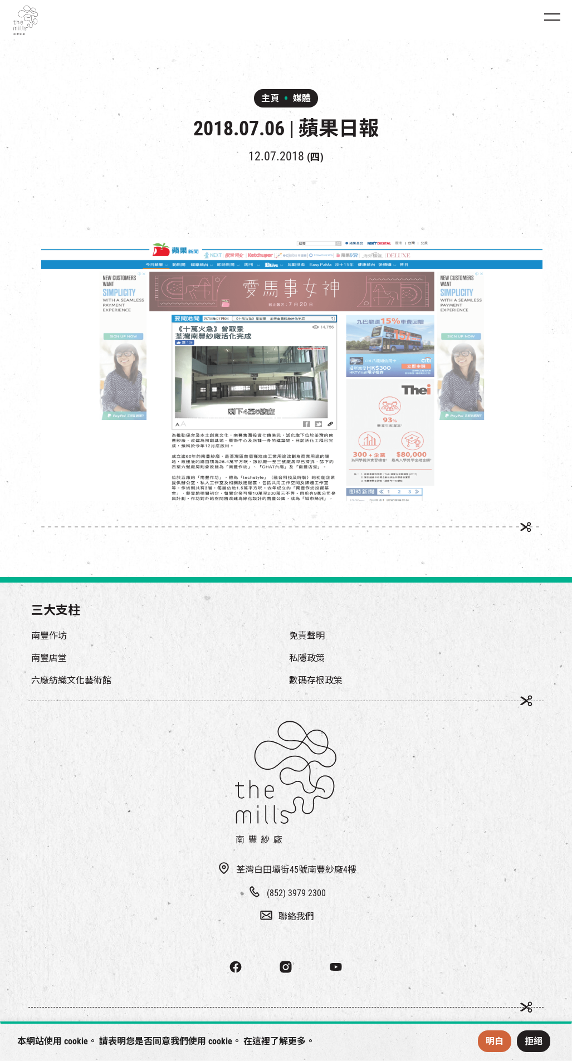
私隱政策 (307, 658)
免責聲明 (307, 635)
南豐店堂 (49, 658)
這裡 (261, 1041)
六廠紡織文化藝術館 (71, 680)
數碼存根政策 (316, 680)
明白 (494, 1041)
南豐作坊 (49, 635)
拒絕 (533, 1041)
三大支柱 (55, 610)
